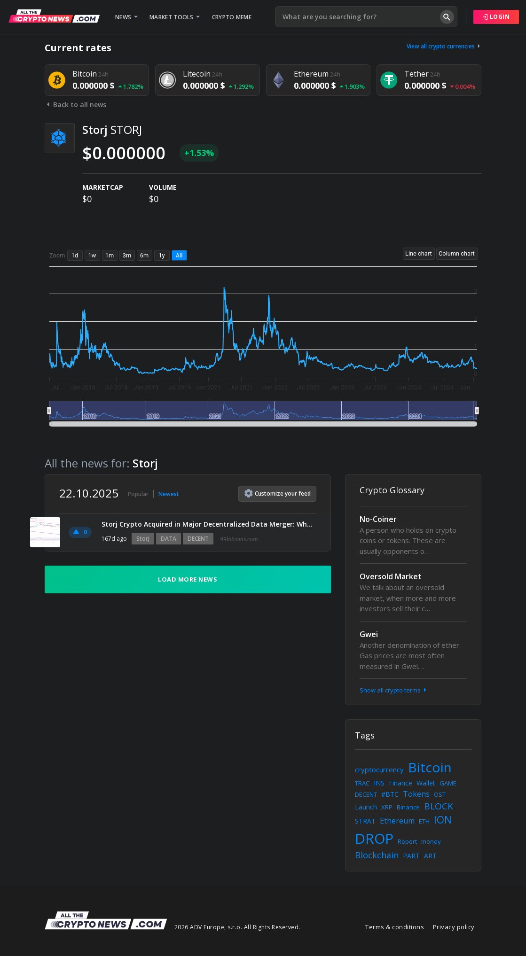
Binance (408, 807)
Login (496, 17)
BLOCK (438, 806)
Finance (400, 782)
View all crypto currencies (444, 46)
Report (407, 841)
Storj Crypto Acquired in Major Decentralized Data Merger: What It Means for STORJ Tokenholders (209, 524)
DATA (168, 539)
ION (443, 819)
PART (411, 855)
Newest (168, 494)
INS (379, 782)
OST (440, 794)
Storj (142, 539)
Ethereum (397, 821)
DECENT (198, 539)
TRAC (362, 783)
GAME (448, 783)
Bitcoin (430, 767)
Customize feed (277, 493)
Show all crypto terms (394, 690)
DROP (374, 838)
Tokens (416, 794)
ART (430, 855)
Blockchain (377, 855)
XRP (387, 807)
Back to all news (75, 104)
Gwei (369, 634)
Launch (366, 806)
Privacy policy (454, 927)
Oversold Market (391, 576)
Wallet (425, 782)
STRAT (365, 820)
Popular (138, 494)
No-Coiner (378, 519)
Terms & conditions (394, 927)
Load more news (187, 579)
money (431, 841)
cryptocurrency (379, 769)
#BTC (390, 794)
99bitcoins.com (239, 539)
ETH (424, 821)
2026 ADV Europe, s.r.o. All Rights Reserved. (237, 927)
